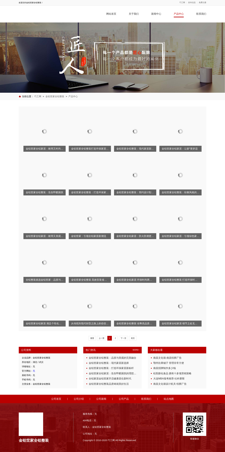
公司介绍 (79, 399)
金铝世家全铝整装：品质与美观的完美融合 (112, 357)
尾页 (133, 338)
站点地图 (169, 399)
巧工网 (182, 3)
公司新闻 (101, 399)
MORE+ (136, 350)
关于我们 (134, 13)
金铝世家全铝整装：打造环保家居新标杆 (111, 368)
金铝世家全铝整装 (54, 96)
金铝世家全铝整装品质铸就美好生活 (109, 384)
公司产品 (124, 399)
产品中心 (179, 13)
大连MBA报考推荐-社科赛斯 (169, 378)
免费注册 (202, 3)
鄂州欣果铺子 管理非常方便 (168, 363)
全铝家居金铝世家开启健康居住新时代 (110, 378)
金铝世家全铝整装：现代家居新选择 (109, 363)
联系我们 (201, 13)
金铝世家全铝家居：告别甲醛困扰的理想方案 (114, 373)
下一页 (123, 338)
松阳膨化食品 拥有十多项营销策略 (172, 373)
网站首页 (111, 13)
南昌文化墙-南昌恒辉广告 (167, 357)
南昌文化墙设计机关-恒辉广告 (170, 384)
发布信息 (192, 3)
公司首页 (56, 399)
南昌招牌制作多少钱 (164, 368)
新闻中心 (156, 13)
